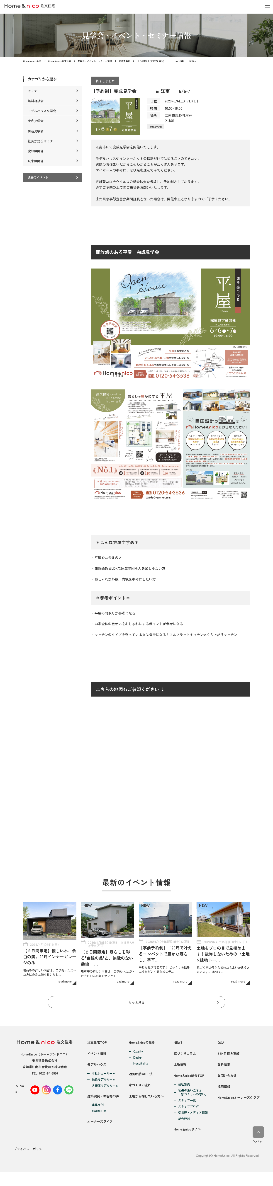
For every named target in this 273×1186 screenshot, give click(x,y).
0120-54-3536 (48, 1067)
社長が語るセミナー (42, 141)
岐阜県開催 (36, 161)
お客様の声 (99, 1121)
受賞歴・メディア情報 (192, 1123)
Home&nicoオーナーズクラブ (236, 1118)
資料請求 (221, 1069)
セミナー (34, 91)
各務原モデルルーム (105, 1090)
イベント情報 (97, 1052)
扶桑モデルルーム (103, 1084)
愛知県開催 (36, 151)
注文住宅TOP (97, 1036)
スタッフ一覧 (186, 1111)
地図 (171, 120)
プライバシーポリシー (29, 1164)
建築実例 (98, 1115)
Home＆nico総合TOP (189, 1085)
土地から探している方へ (147, 1106)
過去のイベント (39, 177)
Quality (138, 1046)
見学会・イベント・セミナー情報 (102, 61)
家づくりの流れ (140, 1089)
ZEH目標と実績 (226, 1052)
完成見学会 (137, 61)
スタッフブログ (188, 1117)
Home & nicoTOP (33, 61)
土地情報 (180, 1069)
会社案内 (184, 1094)
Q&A (218, 1036)
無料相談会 (36, 101)
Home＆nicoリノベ (187, 1144)
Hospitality (140, 1058)
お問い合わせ (224, 1085)
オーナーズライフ (101, 1136)
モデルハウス (97, 1069)
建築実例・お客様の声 (104, 1106)
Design (137, 1052)
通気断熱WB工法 (141, 1073)
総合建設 (184, 1129)
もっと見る (136, 994)
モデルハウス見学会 (42, 111)
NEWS (178, 1036)
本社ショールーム (103, 1078)
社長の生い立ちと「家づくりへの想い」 (192, 1102)
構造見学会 (36, 131)
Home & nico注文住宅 (63, 61)
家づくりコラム (185, 1052)
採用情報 (221, 1101)
